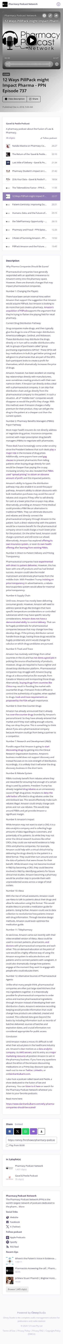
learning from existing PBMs (34, 547)
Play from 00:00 (15, 1145)
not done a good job (44, 657)
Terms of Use (9, 1330)
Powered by (31, 1312)
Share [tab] (9, 1124)
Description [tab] (12, 260)
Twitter (29, 1070)
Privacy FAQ (37, 1330)
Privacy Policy (23, 1330)
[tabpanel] (31, 687)
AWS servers (25, 1052)
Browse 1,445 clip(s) (17, 1289)
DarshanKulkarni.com (19, 1074)
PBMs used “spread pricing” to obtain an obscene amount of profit (29, 475)
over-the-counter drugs (21, 714)
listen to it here (33, 1086)
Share (33, 98)
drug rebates (29, 789)
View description (15, 98)
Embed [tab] (19, 1124)
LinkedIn (38, 1070)
